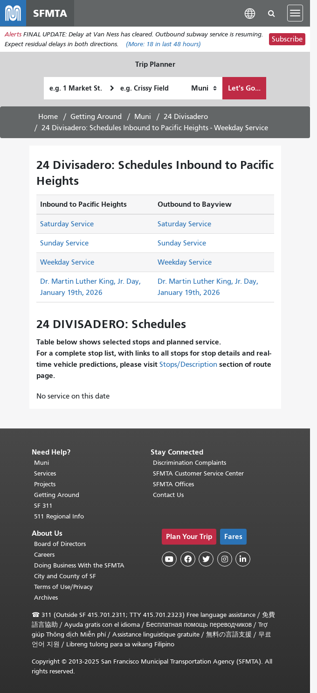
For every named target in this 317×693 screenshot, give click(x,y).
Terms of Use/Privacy (63, 587)
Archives (46, 598)
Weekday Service (67, 262)
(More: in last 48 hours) (163, 44)
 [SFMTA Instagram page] (224, 559)
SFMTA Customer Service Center (198, 473)
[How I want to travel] (204, 88)
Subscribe (287, 39)
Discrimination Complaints (189, 463)
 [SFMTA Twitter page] (206, 559)
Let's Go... (244, 88)
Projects (44, 484)
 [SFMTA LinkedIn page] (243, 559)
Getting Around (96, 116)
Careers (44, 555)
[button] (250, 13)
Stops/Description (188, 364)
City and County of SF (65, 576)
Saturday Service (67, 224)
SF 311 (43, 506)
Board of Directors (60, 544)
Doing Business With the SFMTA (79, 565)
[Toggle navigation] (295, 13)
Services (45, 473)
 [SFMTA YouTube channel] (169, 559)
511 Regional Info (59, 516)
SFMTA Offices (173, 484)
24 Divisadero (186, 116)
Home (48, 116)
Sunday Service (64, 243)
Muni (142, 116)
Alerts (13, 34)
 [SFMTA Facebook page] (188, 559)
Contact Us (168, 495)
